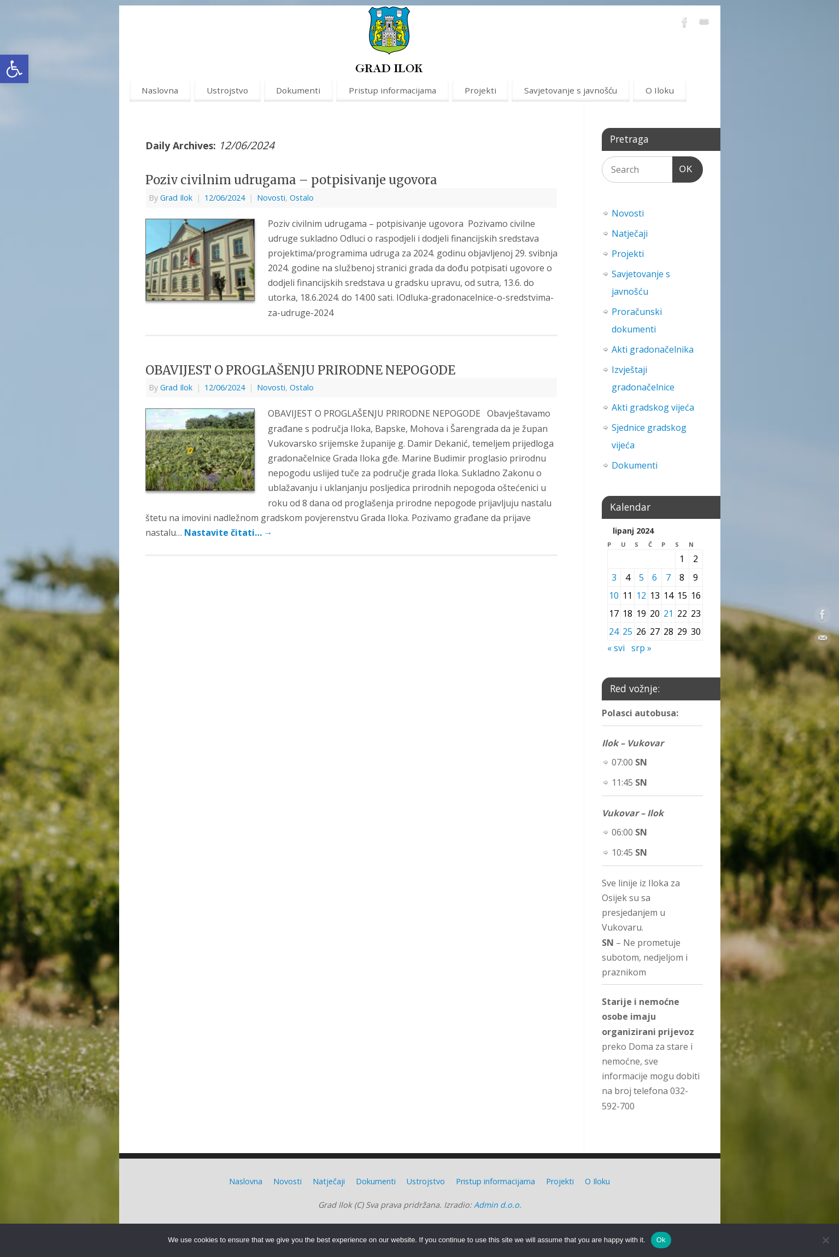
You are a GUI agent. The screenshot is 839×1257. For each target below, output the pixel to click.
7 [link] (668, 577)
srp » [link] (641, 648)
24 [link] (614, 631)
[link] (14, 69)
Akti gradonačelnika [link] (653, 349)
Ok (661, 1240)
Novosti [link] (271, 197)
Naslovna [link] (160, 90)
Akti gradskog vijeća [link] (653, 407)
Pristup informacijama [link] (392, 90)
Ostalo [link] (302, 197)
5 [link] (641, 577)
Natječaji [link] (630, 233)
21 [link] (668, 613)
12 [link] (641, 595)
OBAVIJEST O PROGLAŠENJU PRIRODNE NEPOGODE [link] (300, 370)
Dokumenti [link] (298, 90)
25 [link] (627, 631)
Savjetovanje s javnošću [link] (570, 90)
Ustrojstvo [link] (227, 90)
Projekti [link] (480, 90)
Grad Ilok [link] (176, 197)
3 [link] (614, 577)
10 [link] (614, 595)
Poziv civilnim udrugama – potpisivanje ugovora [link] (291, 180)
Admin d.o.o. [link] (497, 1205)
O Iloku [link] (660, 90)
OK (682, 167)
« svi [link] (616, 648)
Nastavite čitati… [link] (228, 533)
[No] (825, 1240)
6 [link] (654, 577)
